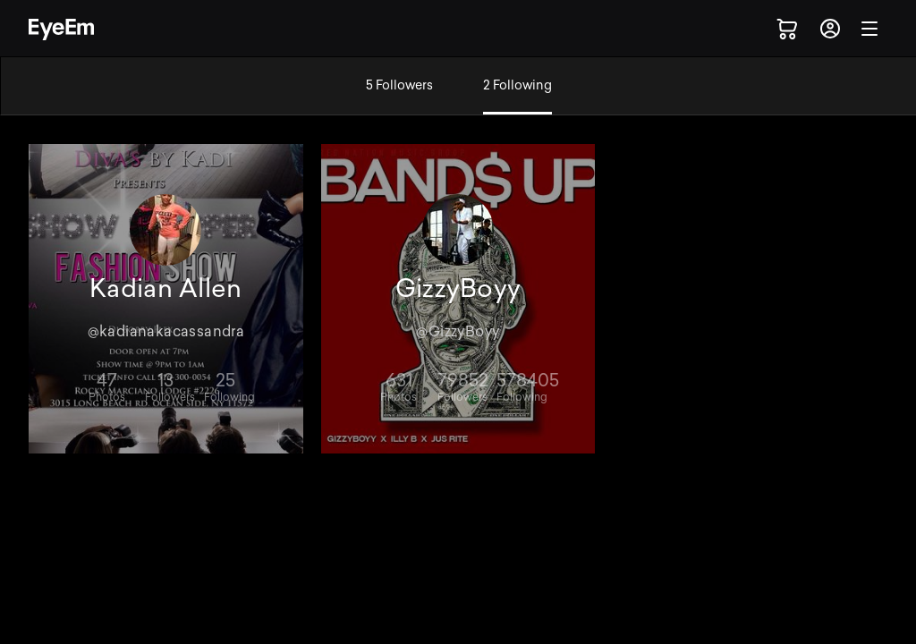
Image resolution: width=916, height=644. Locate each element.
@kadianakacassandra (166, 331)
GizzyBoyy (458, 288)
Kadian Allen (165, 288)
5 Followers (399, 85)
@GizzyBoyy (457, 331)
